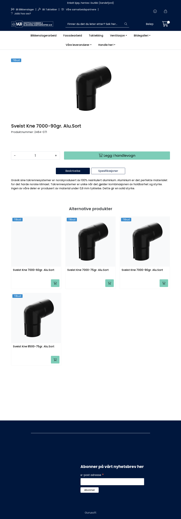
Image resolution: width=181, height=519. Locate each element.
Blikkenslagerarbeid (44, 35)
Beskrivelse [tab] (72, 222)
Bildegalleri (141, 35)
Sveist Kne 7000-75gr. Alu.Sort (88, 321)
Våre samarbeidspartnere (79, 9)
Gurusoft (90, 513)
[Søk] (94, 24)
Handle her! (105, 45)
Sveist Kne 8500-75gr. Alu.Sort (33, 397)
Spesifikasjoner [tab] (108, 222)
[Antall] (35, 206)
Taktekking (96, 35)
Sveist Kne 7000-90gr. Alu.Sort (142, 321)
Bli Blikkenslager (23, 9)
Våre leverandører (77, 45)
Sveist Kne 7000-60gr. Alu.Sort (33, 321)
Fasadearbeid (72, 35)
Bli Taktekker (48, 9)
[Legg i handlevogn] (117, 206)
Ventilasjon (117, 35)
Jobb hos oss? (21, 13)
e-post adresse (92, 475)
